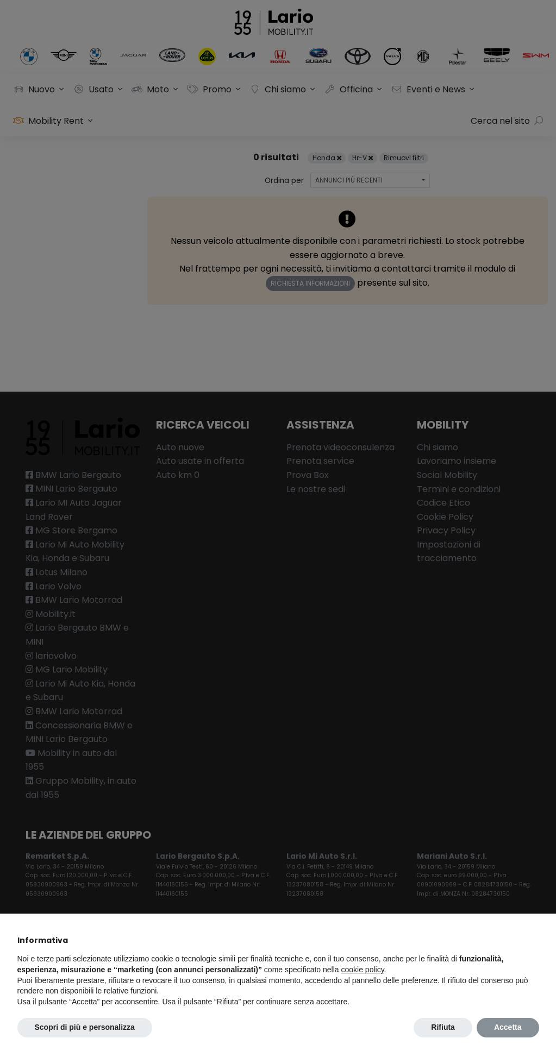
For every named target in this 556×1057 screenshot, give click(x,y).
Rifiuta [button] (443, 1027)
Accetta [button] (508, 1027)
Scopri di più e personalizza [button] (85, 1027)
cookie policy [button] (362, 969)
